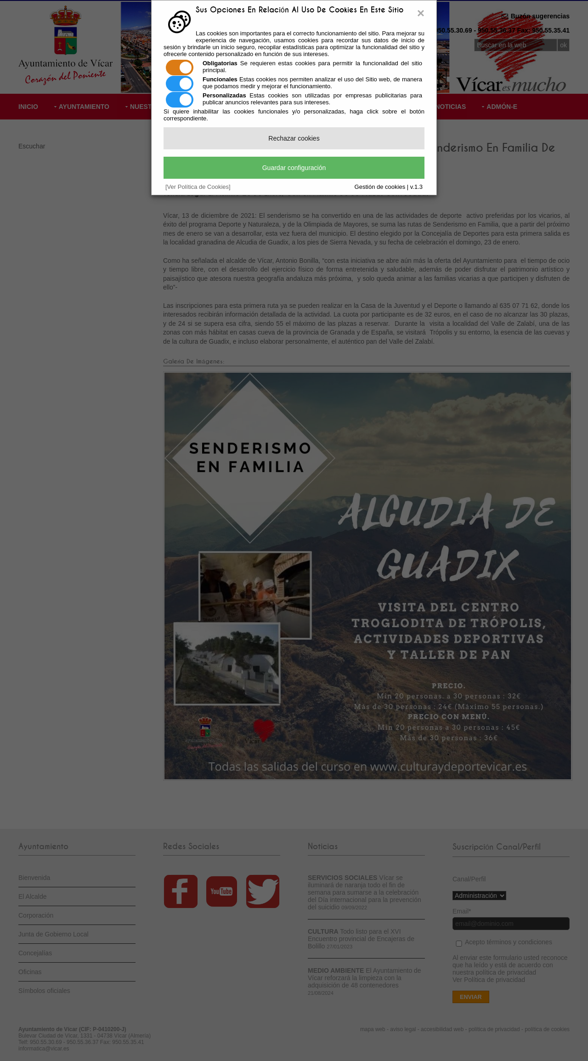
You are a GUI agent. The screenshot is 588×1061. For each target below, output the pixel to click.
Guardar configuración (294, 167)
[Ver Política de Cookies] (198, 186)
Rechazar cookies (293, 138)
